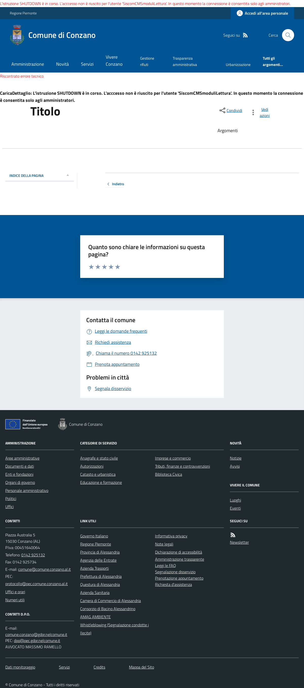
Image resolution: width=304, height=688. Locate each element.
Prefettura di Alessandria (101, 576)
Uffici (9, 507)
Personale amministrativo (26, 490)
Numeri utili (15, 600)
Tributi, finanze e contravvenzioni (182, 466)
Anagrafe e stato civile (99, 458)
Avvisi (235, 466)
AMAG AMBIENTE (95, 617)
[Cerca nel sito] (286, 35)
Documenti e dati (19, 466)
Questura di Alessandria (100, 584)
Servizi (87, 64)
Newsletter (239, 542)
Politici (10, 498)
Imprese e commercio (173, 458)
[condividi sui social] (230, 110)
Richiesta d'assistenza (173, 584)
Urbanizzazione (238, 64)
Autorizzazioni (91, 466)
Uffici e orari (15, 592)
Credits (99, 667)
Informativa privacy (171, 536)
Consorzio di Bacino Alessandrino (107, 609)
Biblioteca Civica (168, 474)
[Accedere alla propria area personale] (262, 13)
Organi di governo (20, 482)
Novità (62, 64)
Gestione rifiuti (147, 61)
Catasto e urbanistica (98, 474)
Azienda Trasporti (94, 568)
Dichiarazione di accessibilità (178, 552)
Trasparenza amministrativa (185, 61)
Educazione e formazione (101, 482)
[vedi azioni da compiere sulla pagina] (261, 112)
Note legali (164, 544)
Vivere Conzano (114, 60)
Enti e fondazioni (19, 474)
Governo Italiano (94, 536)
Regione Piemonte (23, 13)
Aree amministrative (22, 458)
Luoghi (235, 500)
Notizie (236, 458)
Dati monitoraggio (20, 667)
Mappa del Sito (141, 667)
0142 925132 (33, 555)
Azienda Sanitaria (95, 592)
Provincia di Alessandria (100, 552)
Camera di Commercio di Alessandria (110, 601)
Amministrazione (27, 64)
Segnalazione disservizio (175, 572)
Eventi (235, 508)
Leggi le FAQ (165, 565)
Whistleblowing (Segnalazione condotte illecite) (114, 629)
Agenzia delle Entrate (98, 560)
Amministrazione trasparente (179, 559)
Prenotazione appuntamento (179, 578)
